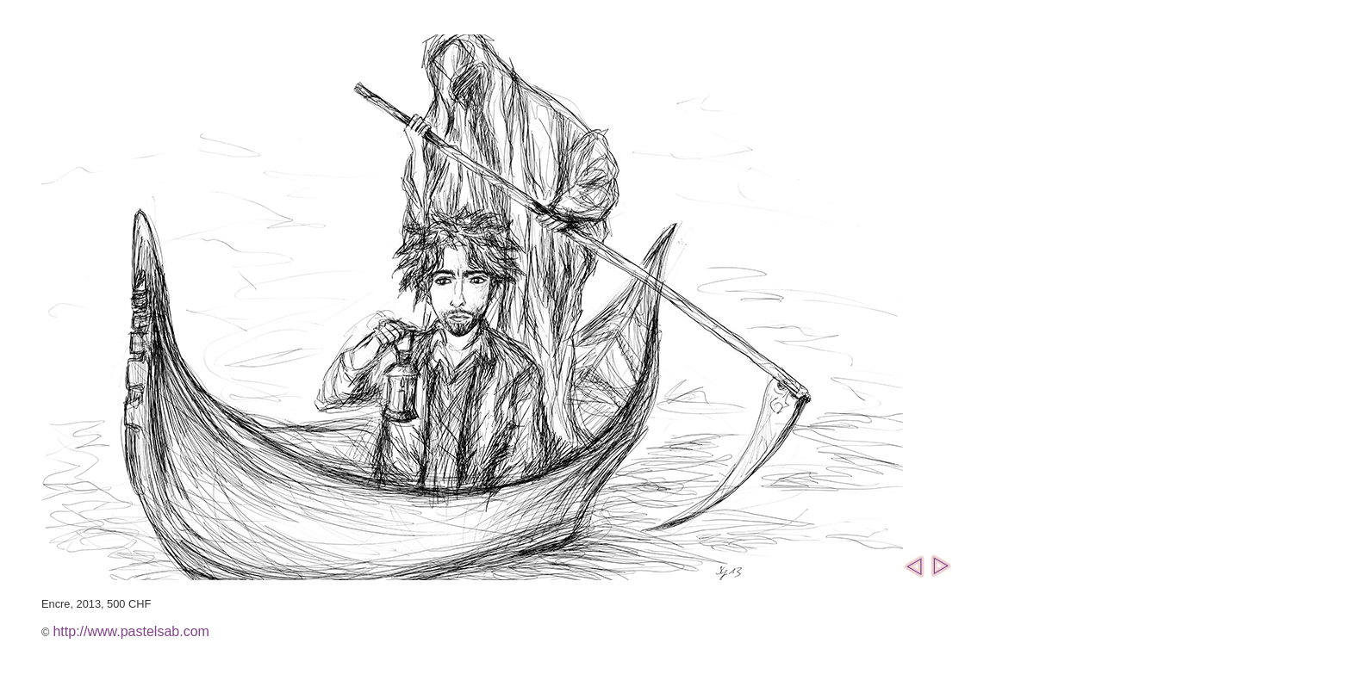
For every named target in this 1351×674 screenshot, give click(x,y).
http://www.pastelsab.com (131, 631)
